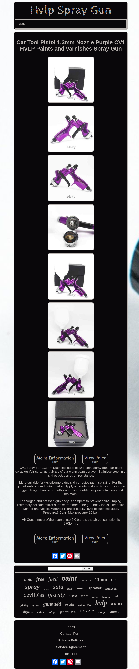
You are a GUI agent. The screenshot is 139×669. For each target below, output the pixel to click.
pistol (73, 596)
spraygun (111, 588)
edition (95, 597)
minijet (102, 612)
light (70, 588)
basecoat (106, 597)
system (35, 605)
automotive (84, 605)
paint (69, 578)
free (40, 579)
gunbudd (52, 604)
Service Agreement (71, 647)
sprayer (95, 588)
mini (114, 580)
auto (28, 579)
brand (80, 588)
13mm (101, 579)
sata (58, 586)
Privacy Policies (70, 640)
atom (116, 604)
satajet (52, 612)
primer (46, 589)
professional (68, 612)
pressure (86, 580)
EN (67, 654)
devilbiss (34, 595)
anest (114, 611)
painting (24, 605)
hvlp (101, 603)
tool (116, 596)
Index (71, 627)
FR (74, 654)
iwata (69, 604)
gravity (56, 594)
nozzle (87, 611)
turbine (40, 612)
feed (53, 579)
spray (32, 586)
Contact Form (71, 633)
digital (28, 611)
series (85, 596)
